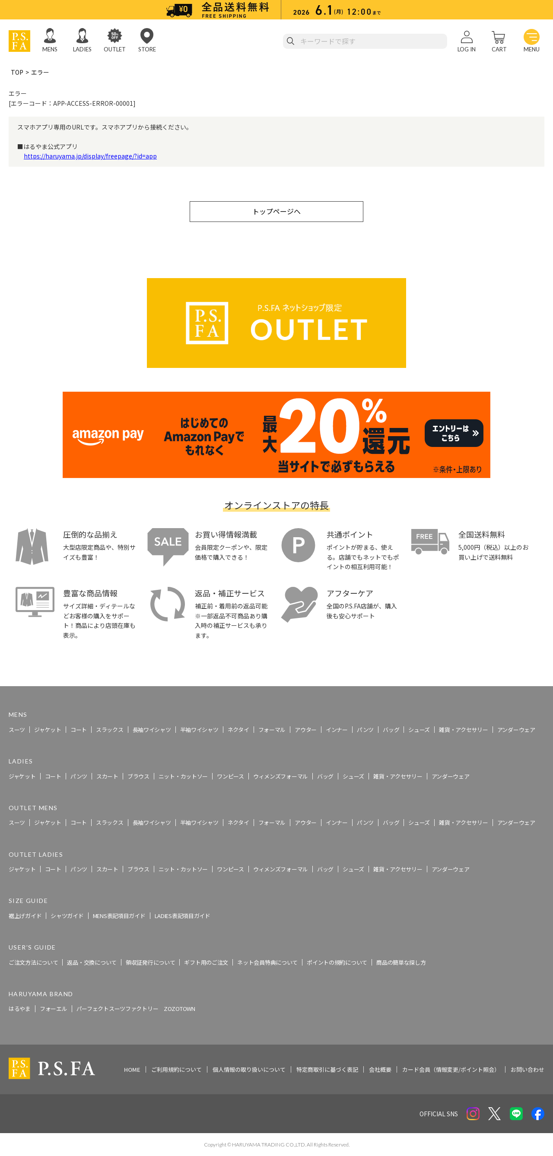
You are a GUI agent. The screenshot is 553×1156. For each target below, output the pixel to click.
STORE (147, 49)
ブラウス (138, 776)
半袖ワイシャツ (199, 729)
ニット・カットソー (183, 776)
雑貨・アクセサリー (463, 729)
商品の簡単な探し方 (401, 962)
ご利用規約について (176, 1069)
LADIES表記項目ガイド (182, 916)
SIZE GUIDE (28, 901)
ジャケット (47, 729)
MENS (49, 49)
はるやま (20, 1009)
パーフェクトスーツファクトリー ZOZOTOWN (135, 1009)
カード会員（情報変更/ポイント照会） (451, 1069)
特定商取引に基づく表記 (327, 1069)
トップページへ (276, 211)
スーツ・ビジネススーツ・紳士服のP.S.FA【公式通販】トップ (92, 681)
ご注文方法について (33, 962)
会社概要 (380, 1069)
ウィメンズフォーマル (280, 776)
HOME (132, 1069)
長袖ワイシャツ (152, 729)
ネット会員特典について (267, 962)
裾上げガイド (25, 916)
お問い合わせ (527, 1069)
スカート (107, 776)
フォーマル (272, 729)
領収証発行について (150, 962)
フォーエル (53, 1009)
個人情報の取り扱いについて (249, 1069)
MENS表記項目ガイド (119, 916)
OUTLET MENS (33, 807)
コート (78, 729)
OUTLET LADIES (36, 854)
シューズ (419, 729)
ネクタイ (238, 729)
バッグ (391, 729)
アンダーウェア (516, 729)
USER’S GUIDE (32, 947)
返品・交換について (91, 962)
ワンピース (230, 776)
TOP (17, 72)
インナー (337, 729)
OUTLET (115, 49)
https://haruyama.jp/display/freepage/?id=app (90, 156)
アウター (306, 729)
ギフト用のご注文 (206, 962)
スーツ (17, 729)
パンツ (365, 729)
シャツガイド (67, 916)
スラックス (110, 729)
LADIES (82, 49)
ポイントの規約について (337, 962)
